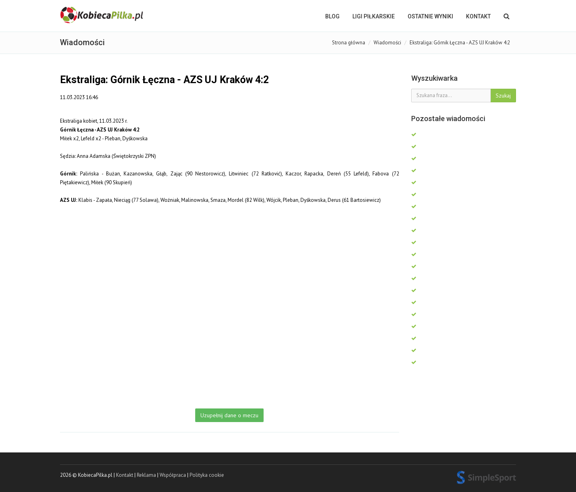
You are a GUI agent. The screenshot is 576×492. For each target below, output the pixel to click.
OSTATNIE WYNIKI (430, 16)
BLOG (332, 16)
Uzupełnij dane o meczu (229, 415)
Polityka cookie (207, 475)
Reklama (146, 475)
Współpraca (173, 475)
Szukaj (503, 95)
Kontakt (478, 16)
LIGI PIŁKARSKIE (373, 16)
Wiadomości (387, 42)
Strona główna (348, 42)
